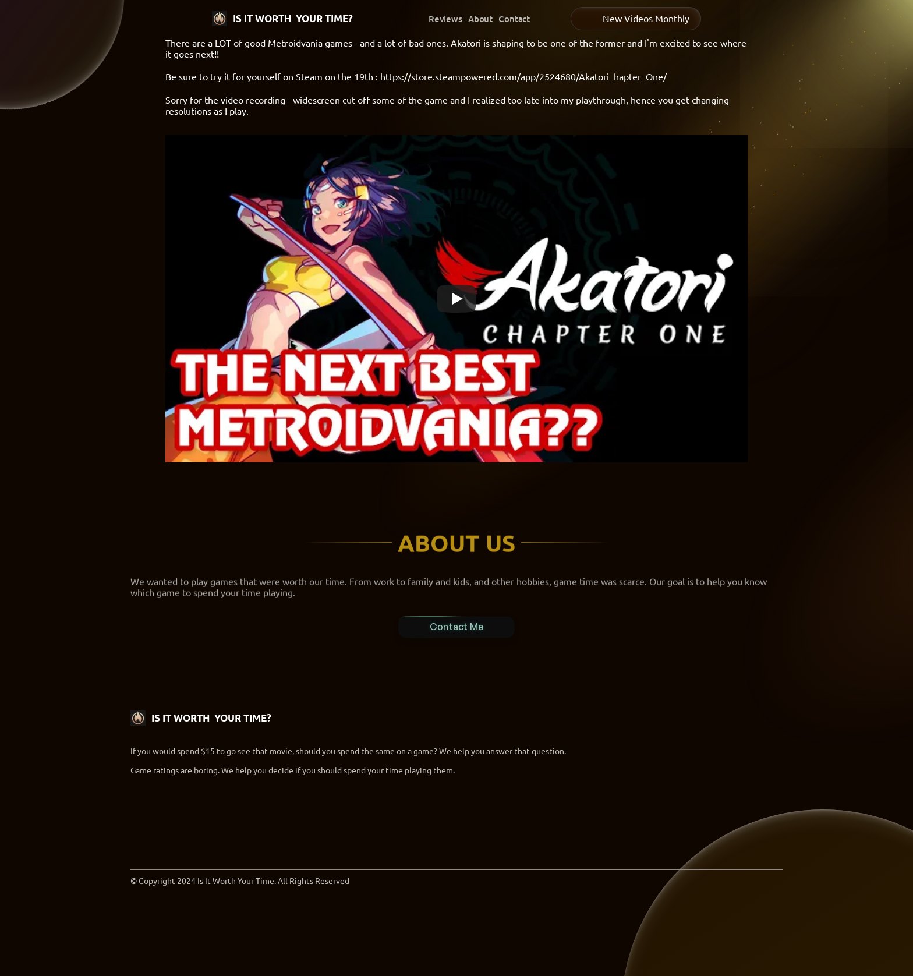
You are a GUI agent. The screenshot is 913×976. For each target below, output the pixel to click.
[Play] (456, 299)
